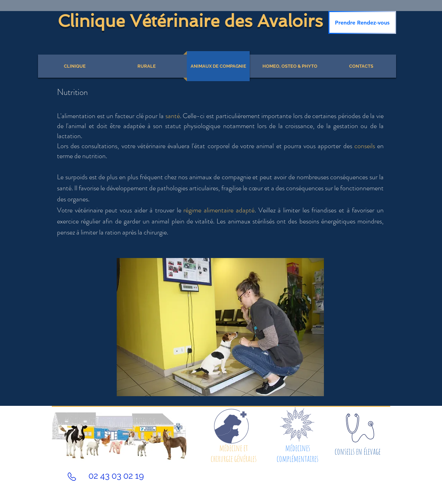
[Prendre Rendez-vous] (362, 22)
